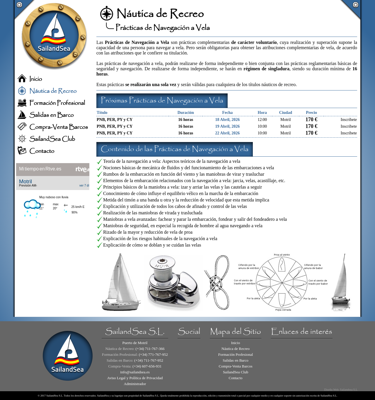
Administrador (135, 384)
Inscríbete (349, 119)
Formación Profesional (57, 103)
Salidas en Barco (51, 115)
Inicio (35, 79)
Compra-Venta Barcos (58, 127)
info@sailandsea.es (134, 372)
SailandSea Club (52, 139)
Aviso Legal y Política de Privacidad (135, 378)
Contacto (41, 151)
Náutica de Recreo (52, 91)
